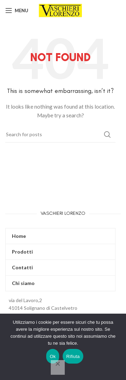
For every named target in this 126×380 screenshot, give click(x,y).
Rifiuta (73, 356)
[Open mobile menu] (17, 10)
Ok (53, 356)
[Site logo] (60, 10)
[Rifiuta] (58, 367)
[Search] (60, 134)
